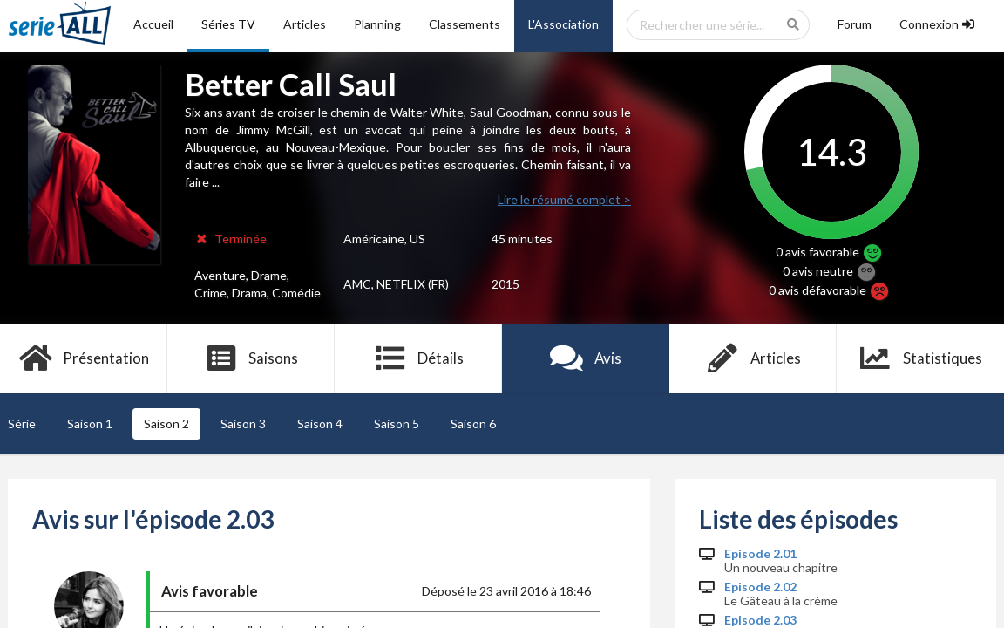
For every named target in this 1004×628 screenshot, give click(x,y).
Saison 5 (396, 423)
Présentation (84, 358)
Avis (586, 358)
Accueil (153, 24)
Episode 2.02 (760, 587)
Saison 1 (89, 423)
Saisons (251, 358)
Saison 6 (473, 423)
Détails (419, 358)
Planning (377, 24)
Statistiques (920, 358)
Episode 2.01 (760, 554)
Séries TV (228, 24)
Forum (855, 24)
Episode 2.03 (760, 620)
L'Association (563, 24)
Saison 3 (243, 423)
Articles (304, 24)
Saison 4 (320, 423)
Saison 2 (166, 423)
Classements (464, 24)
